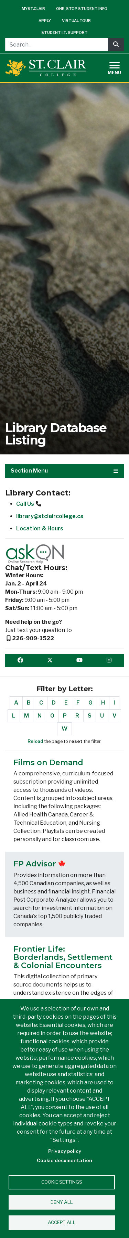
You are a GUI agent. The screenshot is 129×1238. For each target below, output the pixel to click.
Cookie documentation (64, 1160)
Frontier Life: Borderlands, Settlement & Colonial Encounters (62, 957)
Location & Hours (39, 528)
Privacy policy (64, 1151)
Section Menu (64, 470)
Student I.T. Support (64, 32)
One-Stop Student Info (81, 8)
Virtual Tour (76, 20)
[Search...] (56, 44)
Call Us (25, 504)
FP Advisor (34, 863)
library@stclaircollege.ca (50, 516)
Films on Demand (48, 762)
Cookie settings (61, 1182)
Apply (45, 20)
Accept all (62, 1222)
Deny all (62, 1202)
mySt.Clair (33, 8)
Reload (35, 741)
